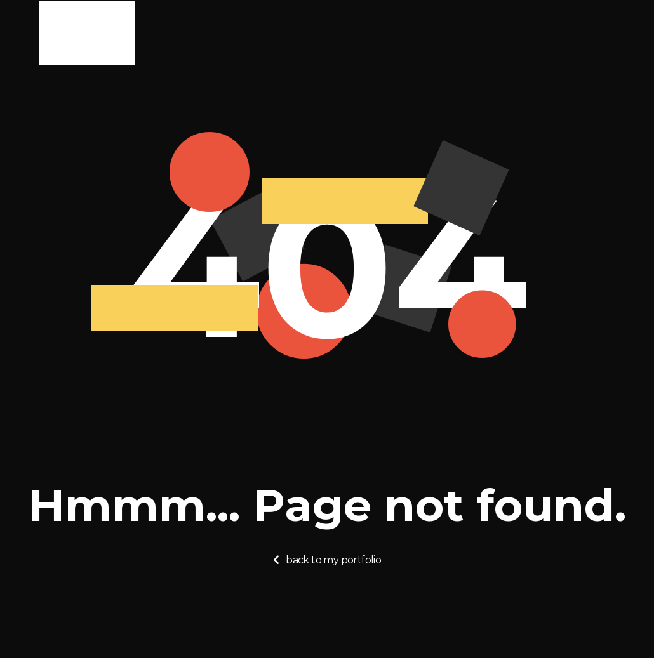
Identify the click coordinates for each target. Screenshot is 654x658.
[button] (327, 560)
